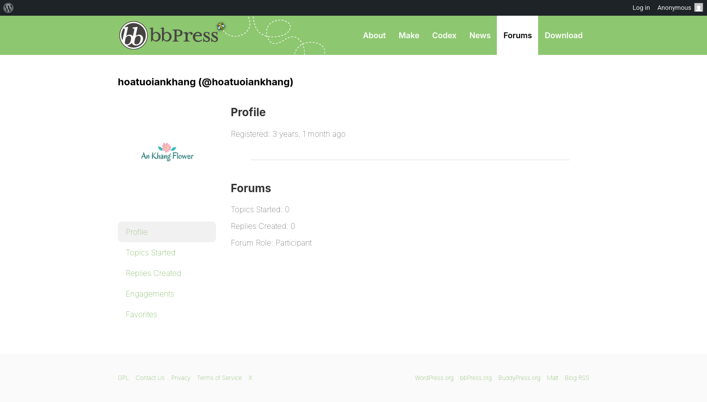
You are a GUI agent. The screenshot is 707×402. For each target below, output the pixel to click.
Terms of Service (219, 377)
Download (563, 35)
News (480, 35)
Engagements (150, 294)
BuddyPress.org (519, 377)
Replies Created (153, 273)
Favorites (141, 314)
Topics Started (150, 252)
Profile (137, 232)
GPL (123, 377)
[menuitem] (8, 8)
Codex (444, 35)
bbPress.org (169, 35)
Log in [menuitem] (641, 7)
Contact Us (150, 377)
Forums (517, 35)
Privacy (180, 377)
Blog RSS (577, 377)
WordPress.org (434, 377)
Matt (552, 377)
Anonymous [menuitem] (680, 7)
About (374, 35)
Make (409, 35)
